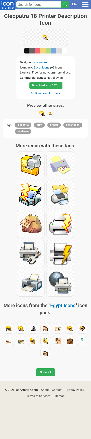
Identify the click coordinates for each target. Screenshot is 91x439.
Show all (45, 372)
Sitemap (59, 396)
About (45, 390)
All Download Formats (45, 93)
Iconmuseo (41, 62)
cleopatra (23, 124)
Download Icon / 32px (46, 85)
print (39, 124)
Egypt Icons (41, 67)
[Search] (65, 4)
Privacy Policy (75, 390)
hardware (23, 131)
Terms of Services (38, 396)
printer (54, 124)
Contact (57, 390)
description (73, 124)
